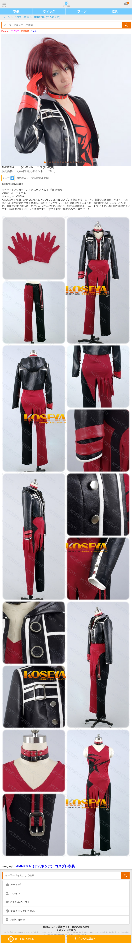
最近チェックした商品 (22, 911)
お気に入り (22, 178)
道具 (115, 11)
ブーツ (82, 11)
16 (84, 162)
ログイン (15, 893)
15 (81, 162)
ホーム (6, 17)
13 (76, 162)
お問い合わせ (17, 919)
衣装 (16, 11)
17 (86, 162)
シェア (8, 178)
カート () (15, 884)
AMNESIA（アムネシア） (47, 17)
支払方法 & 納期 (40, 178)
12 (73, 162)
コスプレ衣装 (21, 17)
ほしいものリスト (20, 902)
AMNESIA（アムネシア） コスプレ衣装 (45, 866)
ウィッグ (49, 11)
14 (79, 162)
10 (68, 162)
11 (71, 162)
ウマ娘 (33, 31)
